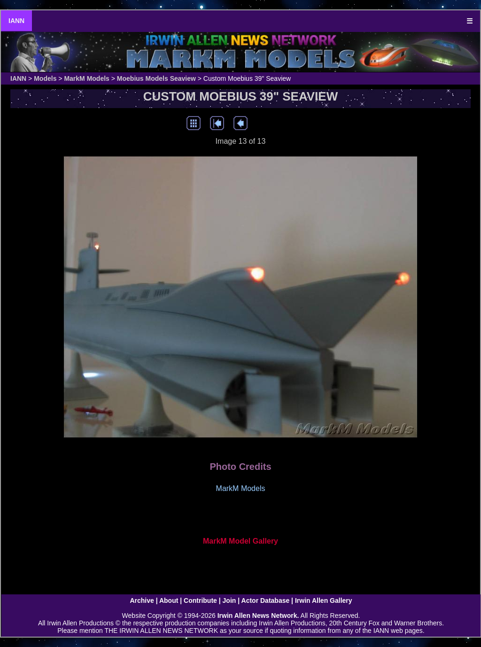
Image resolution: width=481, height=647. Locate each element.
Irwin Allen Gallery (323, 600)
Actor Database (265, 600)
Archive (142, 600)
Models (45, 78)
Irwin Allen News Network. (258, 615)
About (168, 600)
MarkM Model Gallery (240, 541)
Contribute (200, 600)
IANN (16, 20)
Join (229, 600)
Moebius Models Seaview (156, 78)
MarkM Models (86, 78)
